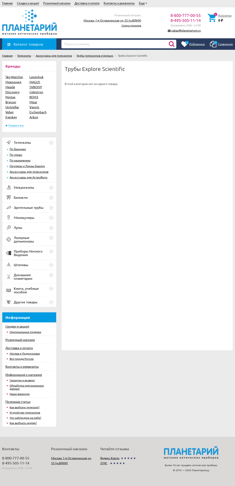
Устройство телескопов (25, 412)
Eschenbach (38, 112)
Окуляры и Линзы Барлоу (27, 166)
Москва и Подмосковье (25, 353)
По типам (16, 154)
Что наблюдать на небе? (25, 417)
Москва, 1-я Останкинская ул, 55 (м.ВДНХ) (112, 20)
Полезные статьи (17, 402)
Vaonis (34, 107)
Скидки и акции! (28, 3)
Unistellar (12, 107)
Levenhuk (36, 77)
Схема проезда (131, 25)
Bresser (10, 102)
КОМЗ (33, 97)
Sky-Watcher (14, 77)
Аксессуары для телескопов (29, 171)
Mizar (33, 102)
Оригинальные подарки (25, 332)
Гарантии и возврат (22, 380)
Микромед (13, 82)
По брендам (18, 149)
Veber (9, 112)
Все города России (22, 358)
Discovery (12, 92)
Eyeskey (11, 117)
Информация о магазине (23, 375)
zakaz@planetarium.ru (186, 30)
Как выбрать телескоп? (24, 407)
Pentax (10, 97)
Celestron (36, 92)
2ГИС (103, 463)
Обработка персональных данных (27, 387)
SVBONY (35, 87)
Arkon (33, 117)
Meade (10, 87)
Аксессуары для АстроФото (28, 177)
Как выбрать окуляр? (23, 423)
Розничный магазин (56, 3)
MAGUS (34, 82)
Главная (7, 3)
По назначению (20, 160)
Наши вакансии (20, 394)
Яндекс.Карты (109, 458)
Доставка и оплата (87, 3)
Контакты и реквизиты (119, 3)
